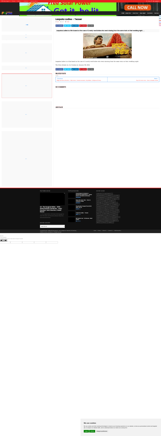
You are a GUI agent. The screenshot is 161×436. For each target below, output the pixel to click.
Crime (112, 200)
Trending (114, 220)
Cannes (117, 197)
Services (156, 13)
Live (112, 209)
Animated (109, 195)
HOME (122, 13)
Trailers (106, 220)
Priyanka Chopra (100, 215)
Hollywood (99, 208)
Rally (108, 215)
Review (114, 215)
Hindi (106, 206)
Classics (98, 200)
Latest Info (128, 13)
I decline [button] (92, 431)
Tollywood (99, 220)
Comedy (105, 200)
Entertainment (107, 204)
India (106, 208)
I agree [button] (86, 431)
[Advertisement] (72, 118)
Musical (100, 211)
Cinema (114, 199)
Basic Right (142, 13)
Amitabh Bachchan (100, 195)
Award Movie (101, 197)
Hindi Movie (113, 206)
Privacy (13, 1)
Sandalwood (114, 217)
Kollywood (99, 209)
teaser (110, 222)
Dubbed (113, 202)
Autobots (117, 195)
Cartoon (101, 199)
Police (114, 213)
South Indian (105, 218)
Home (95, 230)
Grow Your (135, 13)
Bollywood (110, 197)
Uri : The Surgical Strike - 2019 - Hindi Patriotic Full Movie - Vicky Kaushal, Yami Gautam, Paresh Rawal (51, 209)
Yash (104, 222)
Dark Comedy (99, 202)
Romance (98, 217)
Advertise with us (34, 1)
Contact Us (26, 1)
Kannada (112, 208)
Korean (106, 209)
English (98, 204)
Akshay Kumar (107, 193)
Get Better (149, 13)
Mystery (107, 211)
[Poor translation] (5, 240)
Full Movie (99, 206)
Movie (117, 209)
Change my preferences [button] (102, 431)
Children (108, 199)
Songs (98, 218)
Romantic (106, 217)
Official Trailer (106, 213)
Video (98, 222)
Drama (106, 202)
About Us (19, 1)
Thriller (67, 21)
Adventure (99, 193)
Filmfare (115, 204)
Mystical (115, 211)
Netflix (98, 213)
